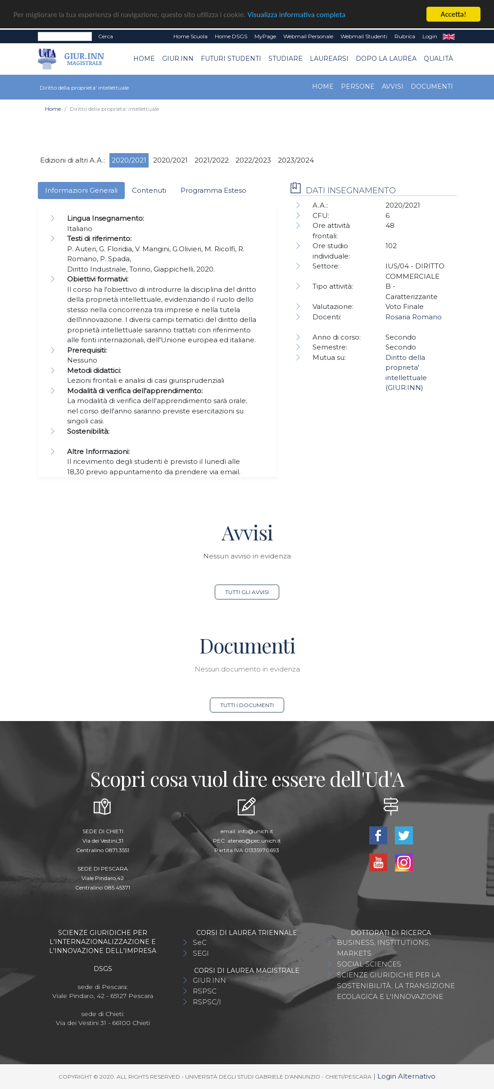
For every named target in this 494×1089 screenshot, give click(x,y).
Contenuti (149, 190)
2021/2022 (212, 159)
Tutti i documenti (247, 704)
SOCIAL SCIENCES (369, 963)
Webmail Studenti (363, 36)
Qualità (438, 58)
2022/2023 (253, 159)
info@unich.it (255, 830)
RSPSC (205, 990)
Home (144, 58)
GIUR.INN (178, 58)
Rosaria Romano (413, 317)
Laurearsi (329, 58)
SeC (200, 942)
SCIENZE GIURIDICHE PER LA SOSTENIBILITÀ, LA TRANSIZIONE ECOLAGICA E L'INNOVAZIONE (396, 985)
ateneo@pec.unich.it (254, 840)
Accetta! (454, 14)
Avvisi (392, 86)
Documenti (432, 86)
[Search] (65, 36)
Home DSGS (231, 36)
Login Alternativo (406, 1075)
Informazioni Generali (81, 190)
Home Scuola (190, 36)
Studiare (285, 58)
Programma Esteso (213, 190)
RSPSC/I (207, 1001)
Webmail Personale (308, 36)
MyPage (265, 36)
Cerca (105, 36)
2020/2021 (129, 159)
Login (429, 36)
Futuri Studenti (231, 58)
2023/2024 (296, 159)
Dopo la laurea (386, 58)
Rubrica (404, 36)
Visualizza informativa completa (297, 14)
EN (449, 36)
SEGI (201, 952)
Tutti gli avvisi (247, 591)
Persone (358, 86)
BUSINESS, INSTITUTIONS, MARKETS (383, 947)
